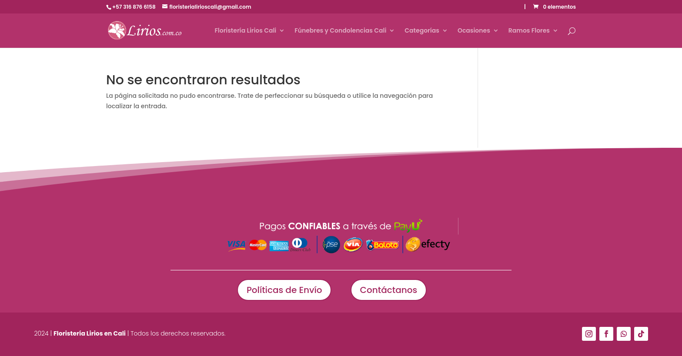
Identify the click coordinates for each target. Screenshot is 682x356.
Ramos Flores (529, 31)
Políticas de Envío (284, 290)
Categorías (422, 31)
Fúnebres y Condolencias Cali (340, 31)
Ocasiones (474, 31)
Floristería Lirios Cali (245, 31)
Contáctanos (389, 290)
